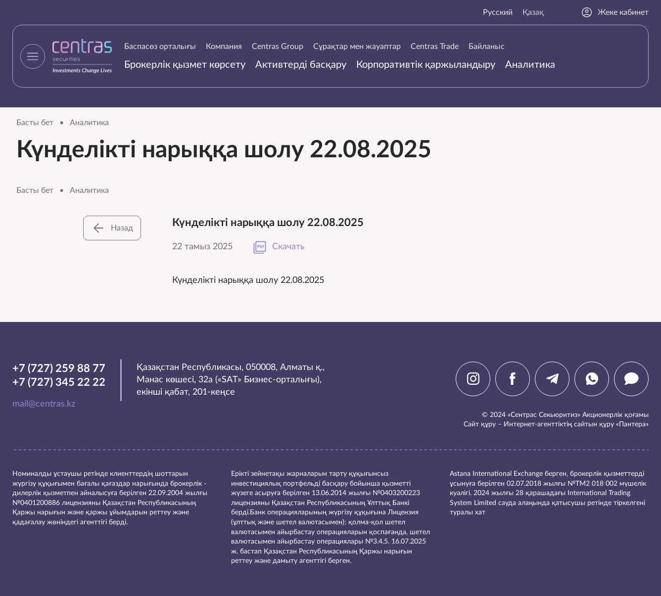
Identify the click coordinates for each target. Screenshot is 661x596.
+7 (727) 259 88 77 (58, 368)
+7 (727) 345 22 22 (58, 382)
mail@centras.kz (43, 404)
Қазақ (533, 12)
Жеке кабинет (615, 12)
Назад (112, 228)
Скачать (278, 247)
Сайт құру (480, 424)
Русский (498, 12)
